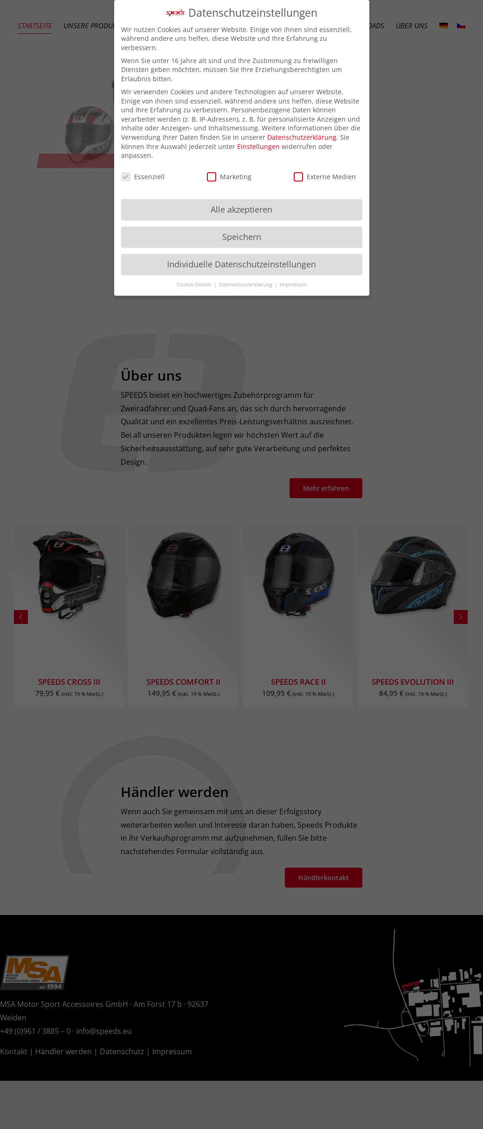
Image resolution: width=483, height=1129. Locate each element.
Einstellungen (258, 146)
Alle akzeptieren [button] (241, 209)
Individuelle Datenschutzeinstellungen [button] (241, 264)
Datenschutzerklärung (301, 137)
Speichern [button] (241, 236)
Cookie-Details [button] (195, 284)
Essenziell (143, 176)
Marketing (229, 176)
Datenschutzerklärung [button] (246, 284)
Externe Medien (325, 176)
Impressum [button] (293, 284)
